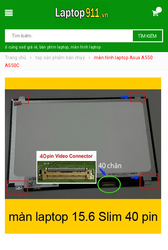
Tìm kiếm (147, 36)
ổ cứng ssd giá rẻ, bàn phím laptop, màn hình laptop (53, 47)
